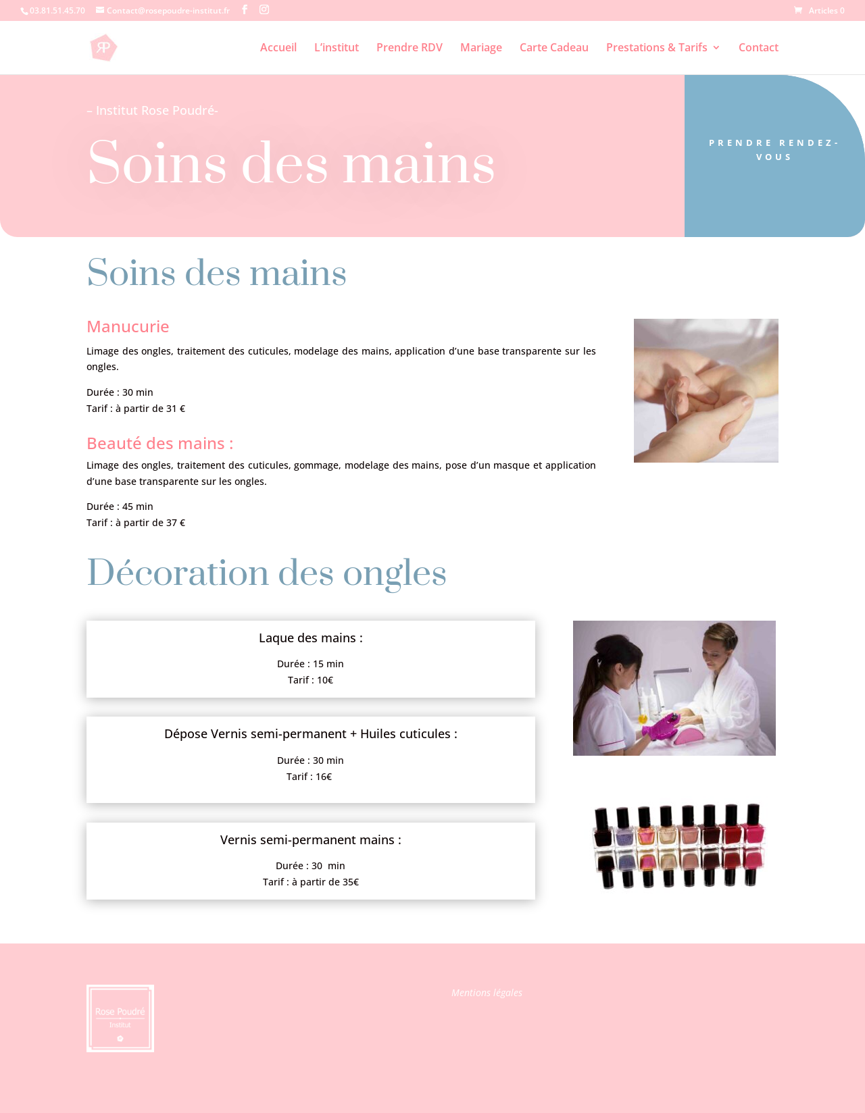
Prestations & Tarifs (657, 49)
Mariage (481, 49)
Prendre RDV (409, 49)
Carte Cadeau (554, 49)
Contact (758, 49)
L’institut (336, 49)
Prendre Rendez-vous (775, 149)
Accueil (278, 49)
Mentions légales (486, 992)
